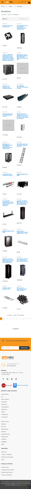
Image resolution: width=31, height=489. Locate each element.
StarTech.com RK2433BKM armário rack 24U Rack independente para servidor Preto (7, 146)
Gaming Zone (4, 436)
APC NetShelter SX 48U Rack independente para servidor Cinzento (22, 260)
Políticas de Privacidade (7, 457)
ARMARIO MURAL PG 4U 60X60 (22, 175)
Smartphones (4, 414)
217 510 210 (11, 366)
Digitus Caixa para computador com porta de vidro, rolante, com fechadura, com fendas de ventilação (22, 116)
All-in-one (3, 426)
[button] (19, 2)
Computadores (5, 407)
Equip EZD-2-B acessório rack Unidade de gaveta (7, 87)
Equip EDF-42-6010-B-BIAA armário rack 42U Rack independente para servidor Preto (7, 260)
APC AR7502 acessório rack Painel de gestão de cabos (22, 145)
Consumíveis (4, 417)
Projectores (4, 402)
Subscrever (24, 348)
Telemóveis (4, 409)
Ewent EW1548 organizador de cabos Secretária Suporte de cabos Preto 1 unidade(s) (7, 203)
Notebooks (4, 404)
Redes (10, 6)
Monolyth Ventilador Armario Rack (7, 26)
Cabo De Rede (20, 84)
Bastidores (4, 23)
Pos (2, 397)
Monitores (3, 431)
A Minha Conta (5, 467)
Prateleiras (19, 52)
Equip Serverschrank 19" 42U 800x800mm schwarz (7, 115)
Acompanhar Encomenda (7, 470)
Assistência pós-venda (6, 472)
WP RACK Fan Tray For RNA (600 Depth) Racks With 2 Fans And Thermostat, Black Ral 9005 (22, 57)
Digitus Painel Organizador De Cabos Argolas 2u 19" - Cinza (22, 232)
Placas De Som (5, 421)
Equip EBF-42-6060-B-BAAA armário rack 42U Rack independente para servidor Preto (22, 202)
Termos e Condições (6, 454)
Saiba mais (23, 485)
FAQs (2, 459)
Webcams (3, 424)
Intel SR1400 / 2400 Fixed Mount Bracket (7, 175)
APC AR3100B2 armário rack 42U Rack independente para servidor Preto (22, 27)
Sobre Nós (4, 452)
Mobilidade (4, 441)
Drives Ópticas (5, 394)
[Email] (12, 348)
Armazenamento (5, 434)
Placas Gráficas (5, 399)
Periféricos (4, 439)
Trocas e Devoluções (6, 475)
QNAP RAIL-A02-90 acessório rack (6, 288)
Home (2, 6)
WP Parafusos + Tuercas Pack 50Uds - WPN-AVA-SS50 (22, 289)
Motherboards (4, 429)
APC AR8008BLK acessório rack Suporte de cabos (22, 87)
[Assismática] (9, 2)
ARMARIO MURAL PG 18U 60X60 (8, 231)
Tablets (3, 412)
